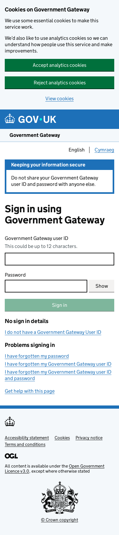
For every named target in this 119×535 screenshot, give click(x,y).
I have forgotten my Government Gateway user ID (58, 364)
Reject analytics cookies (60, 83)
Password (15, 275)
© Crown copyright (59, 520)
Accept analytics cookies (59, 65)
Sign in (59, 305)
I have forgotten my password (37, 356)
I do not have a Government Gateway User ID (53, 332)
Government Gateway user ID (36, 238)
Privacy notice (89, 437)
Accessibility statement (27, 437)
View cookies (59, 98)
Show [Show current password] (102, 286)
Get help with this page (30, 391)
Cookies (62, 437)
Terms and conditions (25, 444)
